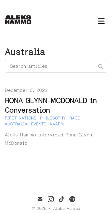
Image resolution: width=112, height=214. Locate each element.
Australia (16, 124)
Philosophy (53, 118)
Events (38, 124)
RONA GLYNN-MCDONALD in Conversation (51, 105)
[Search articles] (56, 66)
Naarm (57, 124)
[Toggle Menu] (101, 20)
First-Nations (20, 118)
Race (74, 118)
